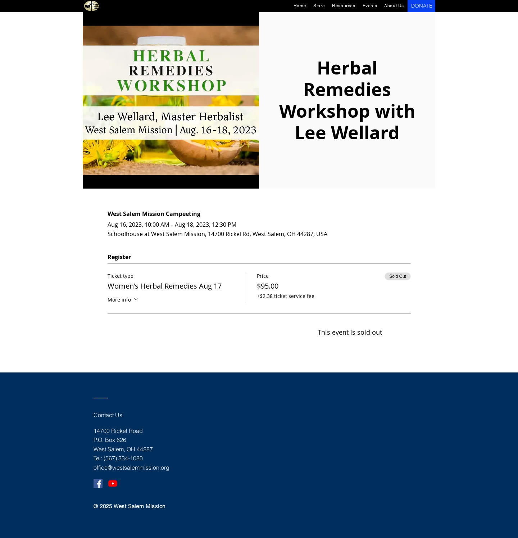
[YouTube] (112, 483)
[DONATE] (421, 6)
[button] (370, 5)
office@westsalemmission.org (131, 467)
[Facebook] (98, 483)
